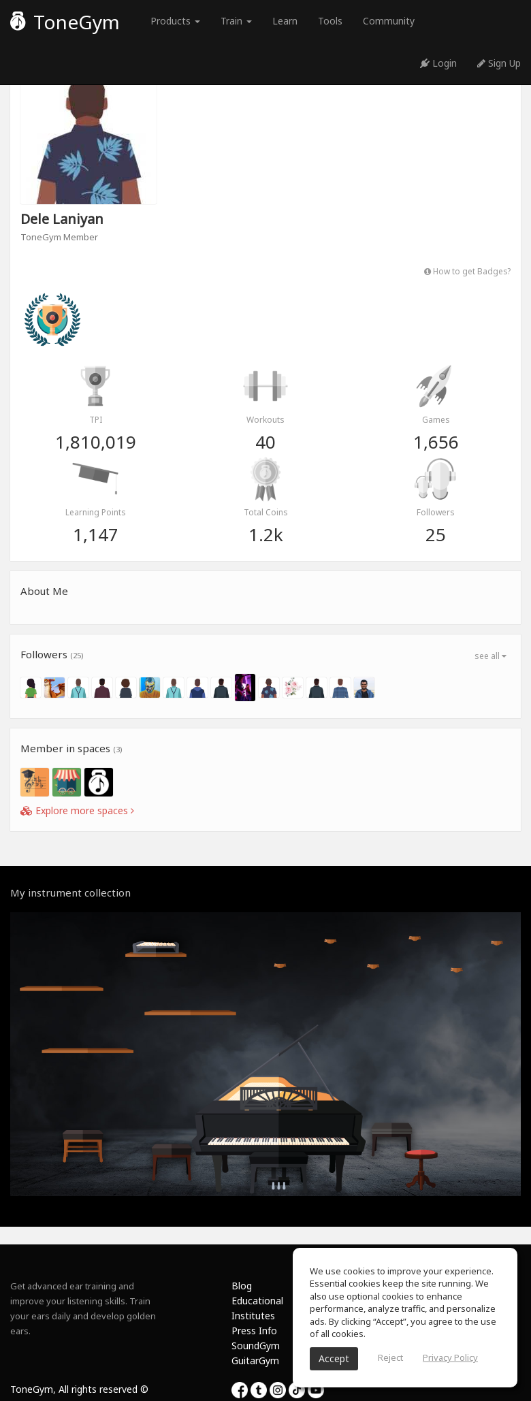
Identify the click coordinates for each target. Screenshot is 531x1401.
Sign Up (499, 63)
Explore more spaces (77, 810)
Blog (241, 1285)
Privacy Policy (450, 1357)
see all (490, 656)
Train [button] (236, 20)
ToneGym (65, 22)
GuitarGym (255, 1360)
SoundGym (255, 1345)
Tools (330, 20)
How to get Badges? (467, 270)
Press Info (254, 1330)
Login (438, 63)
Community (389, 20)
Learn (284, 20)
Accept (334, 1358)
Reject (390, 1357)
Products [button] (175, 20)
